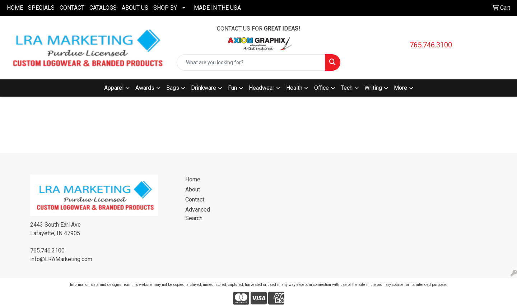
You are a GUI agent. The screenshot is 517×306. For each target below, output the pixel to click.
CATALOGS (103, 7)
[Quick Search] (251, 62)
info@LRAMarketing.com (61, 259)
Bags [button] (172, 87)
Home (192, 179)
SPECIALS (41, 7)
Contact (194, 199)
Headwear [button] (261, 87)
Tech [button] (347, 87)
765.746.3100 (431, 45)
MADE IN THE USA (217, 7)
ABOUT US (135, 7)
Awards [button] (144, 87)
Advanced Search (197, 214)
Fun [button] (232, 87)
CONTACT (72, 7)
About (192, 189)
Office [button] (321, 87)
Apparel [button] (114, 87)
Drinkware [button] (203, 87)
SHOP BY (165, 7)
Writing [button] (373, 87)
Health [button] (294, 87)
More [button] (400, 87)
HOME (15, 7)
